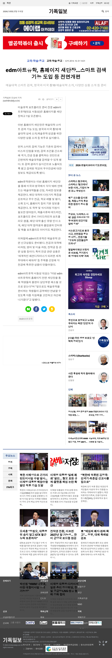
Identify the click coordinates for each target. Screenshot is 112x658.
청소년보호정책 (87, 644)
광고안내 (36, 644)
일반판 (84, 3)
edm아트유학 (26, 318)
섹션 (7, 3)
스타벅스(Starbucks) (79, 355)
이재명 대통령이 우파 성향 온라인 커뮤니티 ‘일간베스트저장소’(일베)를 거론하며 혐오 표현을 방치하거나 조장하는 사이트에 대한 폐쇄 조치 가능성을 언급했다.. (64, 497)
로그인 (106, 3)
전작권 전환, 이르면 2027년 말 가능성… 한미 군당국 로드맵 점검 (63, 534)
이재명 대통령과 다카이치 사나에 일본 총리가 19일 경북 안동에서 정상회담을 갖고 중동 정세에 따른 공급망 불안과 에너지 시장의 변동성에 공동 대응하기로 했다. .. (64, 606)
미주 (91, 3)
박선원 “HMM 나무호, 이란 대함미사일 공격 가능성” (33, 587)
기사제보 (57, 644)
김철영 (71, 380)
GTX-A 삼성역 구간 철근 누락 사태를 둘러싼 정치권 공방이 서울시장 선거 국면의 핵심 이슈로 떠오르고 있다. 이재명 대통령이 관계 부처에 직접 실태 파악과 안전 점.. (33, 550)
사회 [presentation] (10, 474)
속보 (71, 165)
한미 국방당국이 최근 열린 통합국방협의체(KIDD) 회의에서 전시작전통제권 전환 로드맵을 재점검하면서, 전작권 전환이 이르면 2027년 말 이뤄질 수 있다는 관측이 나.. (64, 550)
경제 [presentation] (10, 468)
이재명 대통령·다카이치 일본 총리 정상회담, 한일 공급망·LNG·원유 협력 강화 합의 (64, 589)
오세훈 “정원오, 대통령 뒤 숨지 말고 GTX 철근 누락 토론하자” (33, 534)
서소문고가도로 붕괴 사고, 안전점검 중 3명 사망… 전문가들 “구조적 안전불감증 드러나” (78, 237)
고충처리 (29, 648)
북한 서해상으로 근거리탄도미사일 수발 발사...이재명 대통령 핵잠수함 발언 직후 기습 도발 (34, 480)
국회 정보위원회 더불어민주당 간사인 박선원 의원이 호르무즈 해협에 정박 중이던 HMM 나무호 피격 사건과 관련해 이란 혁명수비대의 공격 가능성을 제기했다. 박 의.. (34, 603)
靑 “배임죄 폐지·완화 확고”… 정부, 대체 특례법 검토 (95, 534)
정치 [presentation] (10, 462)
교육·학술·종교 (35, 60)
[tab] (10, 462)
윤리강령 (39, 648)
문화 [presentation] (10, 480)
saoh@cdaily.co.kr (11, 100)
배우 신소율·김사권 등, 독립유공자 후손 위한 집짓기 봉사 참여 (78, 202)
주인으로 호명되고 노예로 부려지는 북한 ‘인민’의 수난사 (81, 323)
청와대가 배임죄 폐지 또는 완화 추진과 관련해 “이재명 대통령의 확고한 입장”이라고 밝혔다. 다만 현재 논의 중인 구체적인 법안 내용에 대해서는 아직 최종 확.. (95, 548)
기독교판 (74, 3)
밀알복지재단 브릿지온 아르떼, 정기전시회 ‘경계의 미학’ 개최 (78, 253)
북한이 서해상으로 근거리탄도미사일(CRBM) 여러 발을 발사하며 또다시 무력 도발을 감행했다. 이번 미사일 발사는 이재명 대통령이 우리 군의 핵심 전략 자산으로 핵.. (34, 497)
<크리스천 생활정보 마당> (51, 363)
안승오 (71, 330)
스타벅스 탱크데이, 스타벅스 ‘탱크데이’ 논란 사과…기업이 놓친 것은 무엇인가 (78, 186)
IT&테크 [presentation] (10, 487)
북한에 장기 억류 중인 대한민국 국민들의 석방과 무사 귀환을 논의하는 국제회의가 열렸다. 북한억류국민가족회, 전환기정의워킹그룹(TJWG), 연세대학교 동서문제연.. (94, 493)
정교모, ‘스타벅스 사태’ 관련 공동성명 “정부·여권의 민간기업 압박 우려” (78, 219)
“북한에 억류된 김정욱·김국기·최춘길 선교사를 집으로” (95, 478)
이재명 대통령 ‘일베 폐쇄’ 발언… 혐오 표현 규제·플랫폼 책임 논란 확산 (63, 480)
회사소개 (26, 644)
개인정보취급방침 (70, 644)
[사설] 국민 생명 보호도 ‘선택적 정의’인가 (81, 339)
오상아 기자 (16, 97)
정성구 (71, 359)
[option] (78, 406)
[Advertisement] (88, 114)
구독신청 (99, 3)
